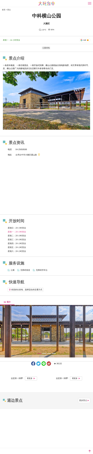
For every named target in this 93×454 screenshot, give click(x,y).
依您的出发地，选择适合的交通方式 (25, 290)
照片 (7, 302)
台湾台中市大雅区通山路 (28, 154)
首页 (3, 10)
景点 (9, 10)
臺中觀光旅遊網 (46, 3)
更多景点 (84, 400)
